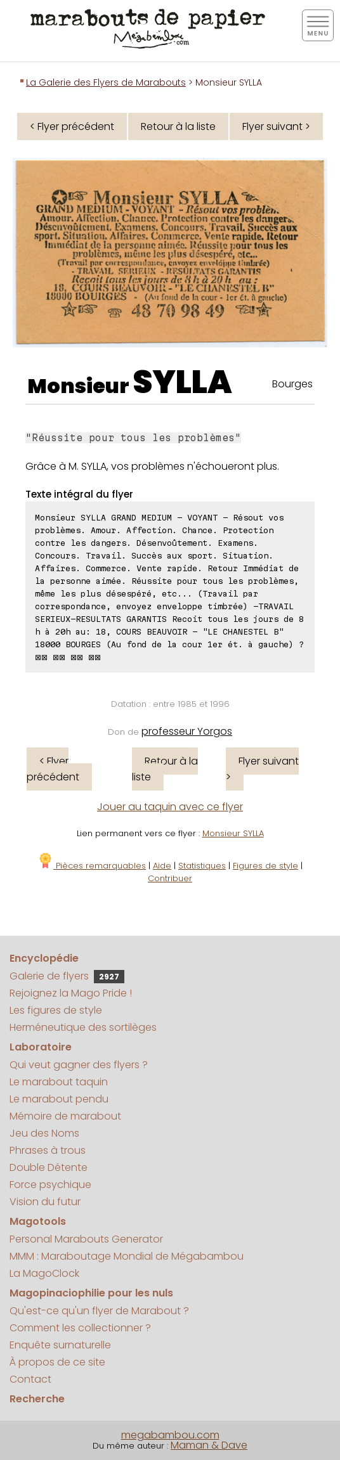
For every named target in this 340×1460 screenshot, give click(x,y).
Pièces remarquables (91, 866)
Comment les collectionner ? (80, 1328)
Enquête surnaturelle (60, 1345)
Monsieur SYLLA (233, 833)
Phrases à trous (48, 1150)
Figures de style (265, 866)
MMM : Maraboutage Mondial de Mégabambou (127, 1256)
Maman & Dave (209, 1445)
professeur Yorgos (186, 731)
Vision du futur (45, 1201)
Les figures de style (56, 1010)
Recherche (37, 1399)
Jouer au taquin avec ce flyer (170, 806)
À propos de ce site (57, 1362)
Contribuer (170, 878)
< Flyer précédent (72, 126)
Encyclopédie (44, 958)
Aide (162, 866)
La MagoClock (44, 1273)
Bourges (292, 384)
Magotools (38, 1221)
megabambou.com (170, 1435)
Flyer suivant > (276, 126)
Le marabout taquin (59, 1082)
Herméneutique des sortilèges (83, 1027)
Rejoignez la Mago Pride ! (71, 993)
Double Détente (49, 1167)
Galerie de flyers (67, 976)
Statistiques (202, 866)
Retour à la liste (178, 126)
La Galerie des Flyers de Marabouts (106, 82)
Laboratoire (41, 1047)
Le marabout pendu (59, 1099)
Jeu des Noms (44, 1133)
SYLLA (182, 382)
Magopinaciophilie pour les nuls (91, 1293)
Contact (30, 1379)
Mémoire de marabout (65, 1116)
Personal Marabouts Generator (86, 1239)
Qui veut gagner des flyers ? (79, 1064)
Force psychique (50, 1184)
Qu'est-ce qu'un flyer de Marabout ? (99, 1310)
